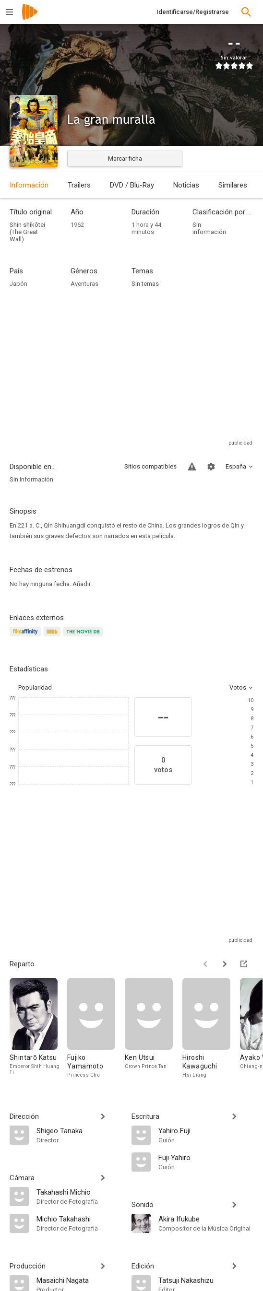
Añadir (81, 583)
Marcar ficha (125, 158)
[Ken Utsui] (153, 1028)
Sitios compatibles (150, 466)
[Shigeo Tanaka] (79, 1130)
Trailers (79, 185)
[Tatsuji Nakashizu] (205, 1280)
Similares (232, 185)
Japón (18, 283)
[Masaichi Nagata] (79, 1280)
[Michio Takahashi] (79, 1218)
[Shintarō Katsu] (38, 1028)
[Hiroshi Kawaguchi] (211, 1028)
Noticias (186, 185)
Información (29, 185)
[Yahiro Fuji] (205, 1130)
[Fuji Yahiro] (205, 1157)
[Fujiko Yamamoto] (96, 1028)
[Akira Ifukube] (205, 1218)
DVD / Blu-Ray (132, 185)
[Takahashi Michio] (79, 1192)
